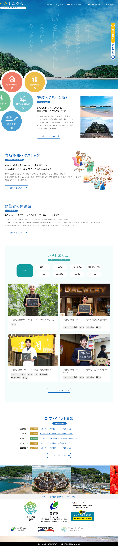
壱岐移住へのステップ (75, 5)
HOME (43, 497)
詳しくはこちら (48, 136)
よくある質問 (109, 5)
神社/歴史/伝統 (94, 267)
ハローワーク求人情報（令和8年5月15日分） (56, 448)
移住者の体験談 (94, 5)
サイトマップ (72, 497)
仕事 (35, 374)
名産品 (77, 274)
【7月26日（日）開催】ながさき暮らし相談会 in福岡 (59, 438)
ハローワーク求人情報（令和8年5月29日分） (56, 443)
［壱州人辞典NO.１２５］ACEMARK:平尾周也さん (32, 320)
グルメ (42, 274)
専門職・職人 (15, 378)
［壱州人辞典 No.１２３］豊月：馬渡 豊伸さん (31, 370)
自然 (60, 267)
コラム (94, 274)
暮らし (42, 267)
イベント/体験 (76, 267)
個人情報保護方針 (56, 497)
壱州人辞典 (90, 327)
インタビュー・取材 (70, 327)
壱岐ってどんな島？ (55, 5)
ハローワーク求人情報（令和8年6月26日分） (56, 429)
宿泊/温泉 (60, 274)
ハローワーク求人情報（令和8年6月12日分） (56, 434)
